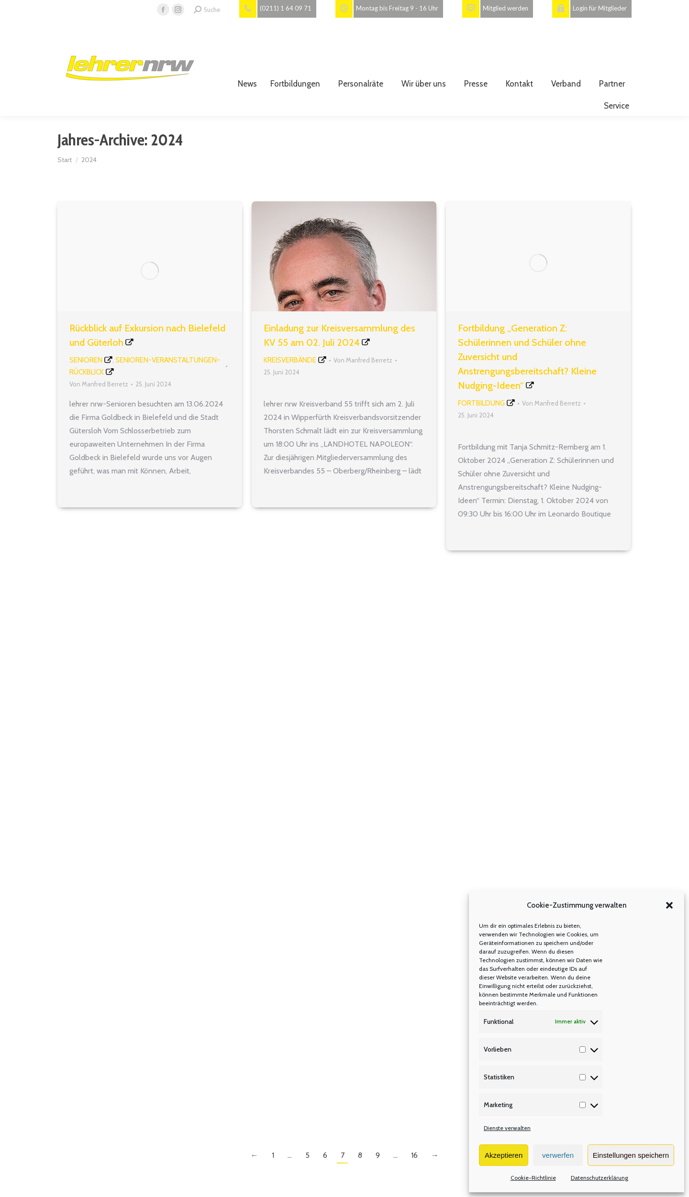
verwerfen (558, 1155)
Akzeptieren (503, 1155)
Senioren (85, 360)
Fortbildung (481, 403)
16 (414, 1155)
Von (98, 384)
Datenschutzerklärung (599, 1177)
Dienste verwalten (507, 1127)
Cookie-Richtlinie (533, 1177)
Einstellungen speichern (631, 1155)
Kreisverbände (290, 360)
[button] (669, 905)
